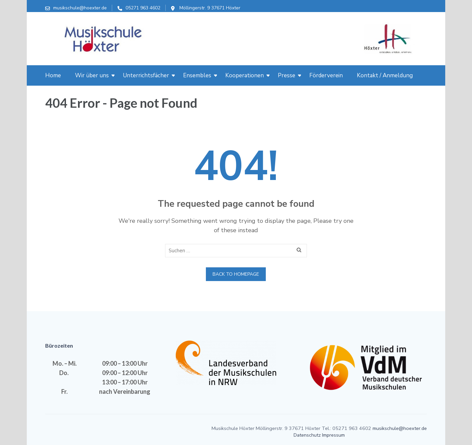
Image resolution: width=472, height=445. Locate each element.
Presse (286, 75)
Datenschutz (307, 435)
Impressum (333, 435)
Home (53, 75)
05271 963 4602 (143, 8)
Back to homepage (236, 274)
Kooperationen (244, 75)
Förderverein (326, 75)
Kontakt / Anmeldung (385, 75)
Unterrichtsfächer (146, 75)
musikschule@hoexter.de (80, 8)
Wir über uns (92, 75)
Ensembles (197, 75)
